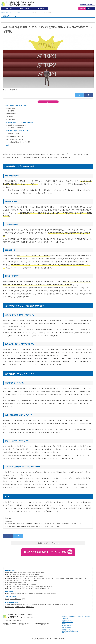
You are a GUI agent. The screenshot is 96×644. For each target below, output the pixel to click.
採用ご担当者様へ (66, 627)
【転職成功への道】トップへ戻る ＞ (48, 543)
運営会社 (64, 633)
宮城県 (29, 572)
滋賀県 (11, 584)
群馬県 (26, 576)
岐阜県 (11, 582)
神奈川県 (40, 576)
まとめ (7, 145)
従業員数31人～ (30, 607)
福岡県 (14, 588)
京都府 (15, 584)
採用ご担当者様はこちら (87, 5)
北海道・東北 (9, 572)
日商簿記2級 (39, 593)
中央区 (18, 578)
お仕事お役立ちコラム (67, 622)
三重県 (24, 582)
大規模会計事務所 (10, 113)
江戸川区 (30, 580)
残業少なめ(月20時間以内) (38, 604)
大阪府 (20, 584)
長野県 (37, 574)
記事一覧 (27, 12)
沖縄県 (47, 588)
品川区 (48, 578)
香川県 (41, 586)
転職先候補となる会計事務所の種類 (16, 105)
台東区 (34, 578)
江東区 (43, 578)
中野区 (72, 578)
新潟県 (14, 574)
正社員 (7, 599)
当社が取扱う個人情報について (70, 631)
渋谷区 (67, 578)
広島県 (28, 586)
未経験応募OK (50, 604)
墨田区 (39, 578)
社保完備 (7, 604)
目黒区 (52, 578)
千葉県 (36, 576)
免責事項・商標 (66, 629)
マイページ (90, 8)
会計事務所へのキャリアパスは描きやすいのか (19, 122)
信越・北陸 (8, 574)
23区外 (35, 580)
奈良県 (29, 584)
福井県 (28, 574)
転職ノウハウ (24, 8)
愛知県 (20, 582)
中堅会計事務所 (10, 111)
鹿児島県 (42, 588)
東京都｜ (7, 578)
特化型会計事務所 (10, 119)
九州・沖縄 (8, 588)
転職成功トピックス (20, 12)
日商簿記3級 (47, 593)
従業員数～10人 (9, 607)
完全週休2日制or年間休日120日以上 (21, 604)
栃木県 (22, 576)
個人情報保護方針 (66, 625)
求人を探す (8, 8)
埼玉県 (31, 576)
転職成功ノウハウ (66, 620)
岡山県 (23, 586)
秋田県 (33, 572)
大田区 (57, 578)
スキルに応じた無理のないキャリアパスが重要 (18, 142)
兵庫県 (24, 584)
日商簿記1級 (31, 593)
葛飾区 (25, 580)
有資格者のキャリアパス (12, 133)
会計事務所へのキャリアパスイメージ (17, 131)
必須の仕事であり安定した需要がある (16, 125)
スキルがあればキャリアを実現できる (16, 128)
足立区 (20, 580)
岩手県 (24, 572)
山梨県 (32, 574)
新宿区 (25, 578)
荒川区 (7, 580)
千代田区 (12, 578)
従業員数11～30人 (20, 607)
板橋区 (11, 580)
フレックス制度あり (69, 604)
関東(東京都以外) (10, 576)
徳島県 (37, 586)
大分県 (32, 588)
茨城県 (18, 576)
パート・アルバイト (15, 599)
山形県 (38, 572)
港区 (21, 578)
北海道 (15, 572)
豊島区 (81, 578)
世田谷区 (62, 578)
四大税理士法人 (10, 116)
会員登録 (82, 8)
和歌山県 (34, 584)
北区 (85, 578)
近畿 (6, 584)
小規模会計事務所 (10, 108)
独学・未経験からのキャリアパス (14, 139)
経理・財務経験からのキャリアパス (15, 136)
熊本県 (28, 588)
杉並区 (76, 578)
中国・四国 (8, 586)
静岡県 (15, 582)
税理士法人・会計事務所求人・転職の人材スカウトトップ (76, 616)
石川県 (23, 574)
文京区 (30, 578)
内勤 (61, 604)
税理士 (7, 593)
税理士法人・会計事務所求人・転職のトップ (8, 12)
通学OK (57, 604)
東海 (6, 582)
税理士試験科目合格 (22, 593)
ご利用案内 (40, 8)
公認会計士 (13, 593)
